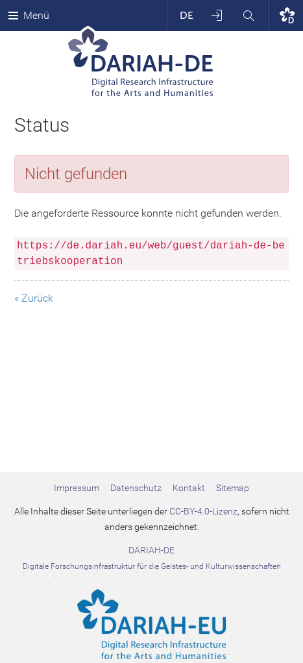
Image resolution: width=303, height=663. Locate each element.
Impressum (76, 488)
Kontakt (189, 488)
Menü (28, 15)
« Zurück (33, 298)
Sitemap (232, 488)
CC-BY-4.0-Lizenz (203, 511)
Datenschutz (136, 488)
